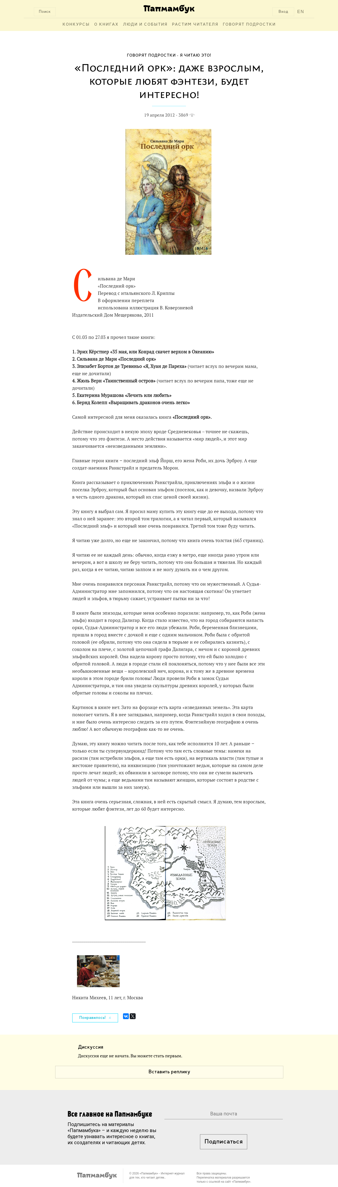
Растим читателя (195, 24)
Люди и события (145, 24)
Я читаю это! (195, 55)
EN (300, 11)
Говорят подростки (249, 24)
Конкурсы (76, 24)
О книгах (106, 24)
